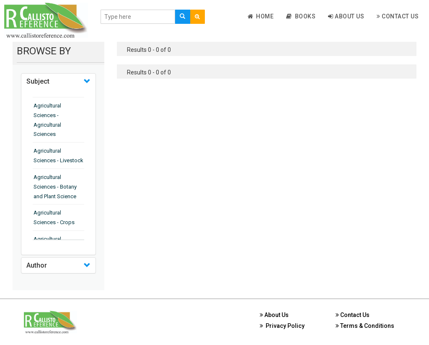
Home (261, 16)
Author (36, 265)
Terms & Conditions (365, 325)
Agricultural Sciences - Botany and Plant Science (55, 186)
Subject (37, 81)
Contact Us (398, 16)
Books (300, 16)
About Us (346, 16)
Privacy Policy (282, 325)
